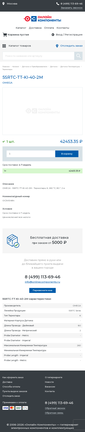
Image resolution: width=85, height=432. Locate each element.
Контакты (63, 27)
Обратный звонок (55, 408)
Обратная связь (54, 412)
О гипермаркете (53, 377)
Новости (49, 382)
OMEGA (7, 82)
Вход (59, 34)
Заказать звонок (72, 7)
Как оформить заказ (12, 377)
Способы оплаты (11, 386)
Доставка (35, 27)
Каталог (21, 27)
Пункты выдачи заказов (14, 391)
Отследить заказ (71, 45)
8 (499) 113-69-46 (42, 276)
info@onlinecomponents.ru (42, 281)
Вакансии (50, 386)
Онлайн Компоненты (40, 424)
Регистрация (74, 34)
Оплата (49, 27)
